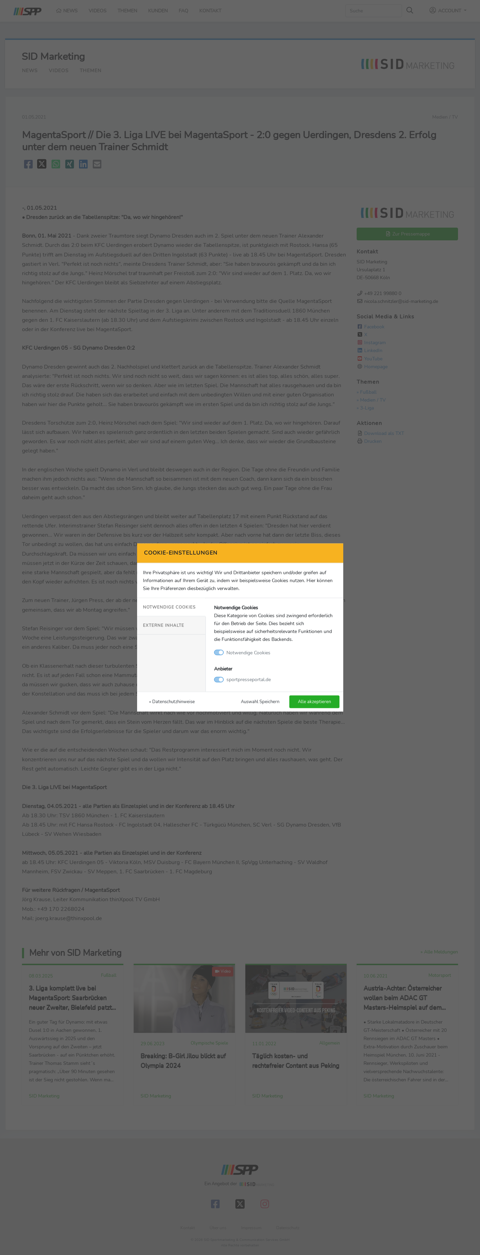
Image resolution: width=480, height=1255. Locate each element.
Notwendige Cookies (169, 607)
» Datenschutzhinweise (172, 702)
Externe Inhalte (163, 625)
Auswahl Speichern (260, 702)
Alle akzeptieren (314, 702)
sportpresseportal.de (248, 679)
